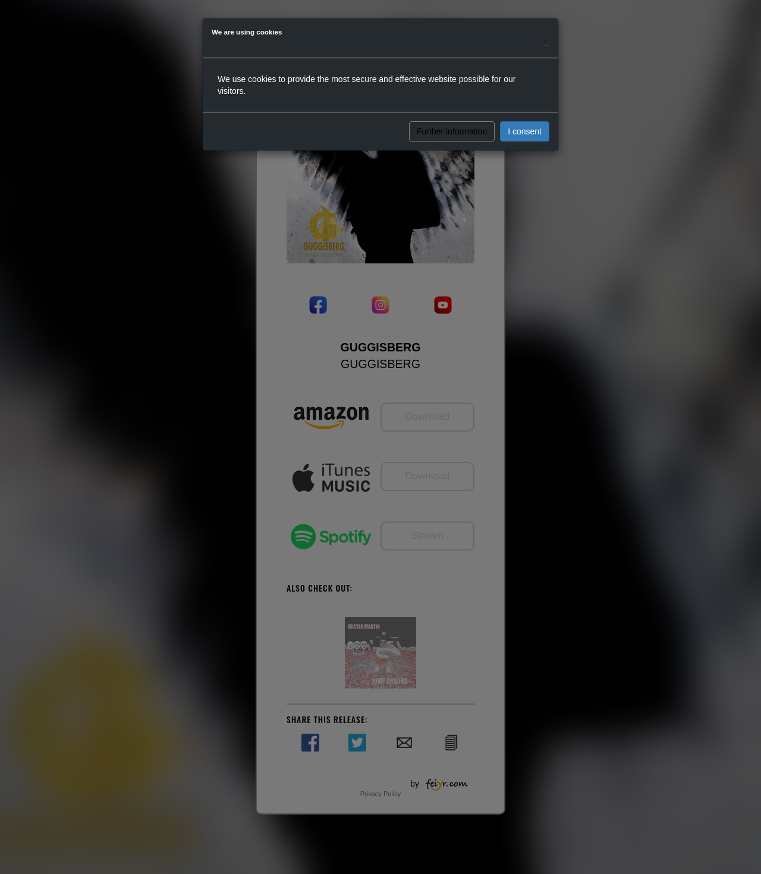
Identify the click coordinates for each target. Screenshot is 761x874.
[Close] (545, 42)
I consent (525, 131)
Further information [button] (452, 131)
